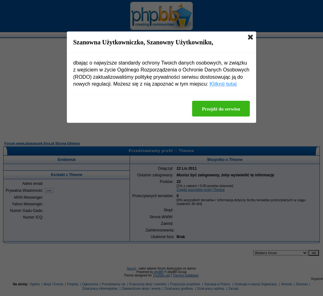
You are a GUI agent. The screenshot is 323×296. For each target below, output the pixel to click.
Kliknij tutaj (223, 84)
